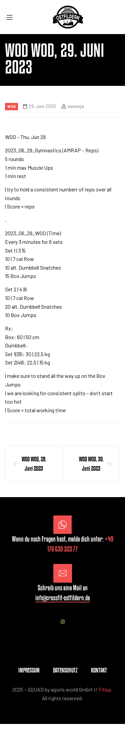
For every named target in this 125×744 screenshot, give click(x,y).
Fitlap (104, 689)
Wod (11, 106)
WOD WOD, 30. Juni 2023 (91, 463)
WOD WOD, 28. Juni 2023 (34, 463)
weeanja (75, 106)
